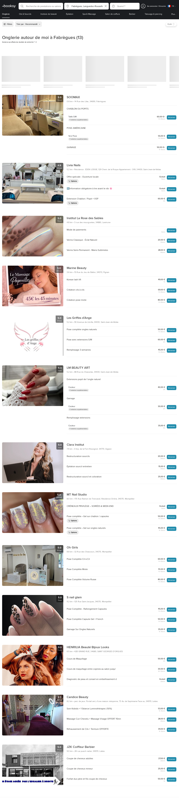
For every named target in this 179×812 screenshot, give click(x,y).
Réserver (171, 117)
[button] (41, 6)
